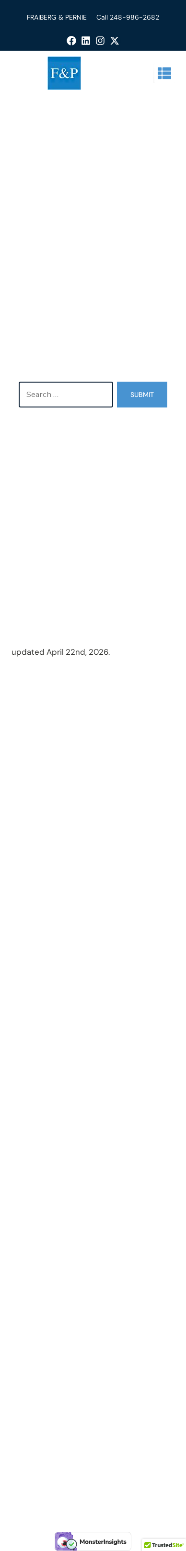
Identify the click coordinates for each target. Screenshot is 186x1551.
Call (103, 17)
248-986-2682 (134, 17)
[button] (164, 73)
